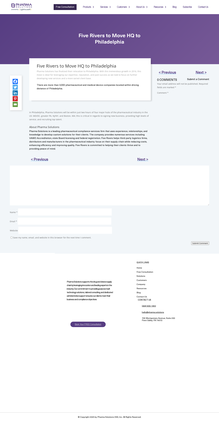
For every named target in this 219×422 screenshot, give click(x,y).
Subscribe (187, 7)
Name (13, 212)
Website (14, 230)
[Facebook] (15, 81)
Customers (122, 7)
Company (141, 285)
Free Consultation (65, 7)
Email (13, 221)
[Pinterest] (15, 98)
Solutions (141, 276)
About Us (140, 7)
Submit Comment (200, 243)
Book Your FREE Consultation (88, 324)
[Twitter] (15, 87)
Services (104, 7)
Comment (162, 92)
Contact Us (203, 7)
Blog (174, 7)
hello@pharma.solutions (153, 312)
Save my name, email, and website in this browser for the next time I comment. (52, 237)
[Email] (15, 104)
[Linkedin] (15, 92)
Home (139, 268)
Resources (158, 7)
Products (87, 7)
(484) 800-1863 (149, 306)
